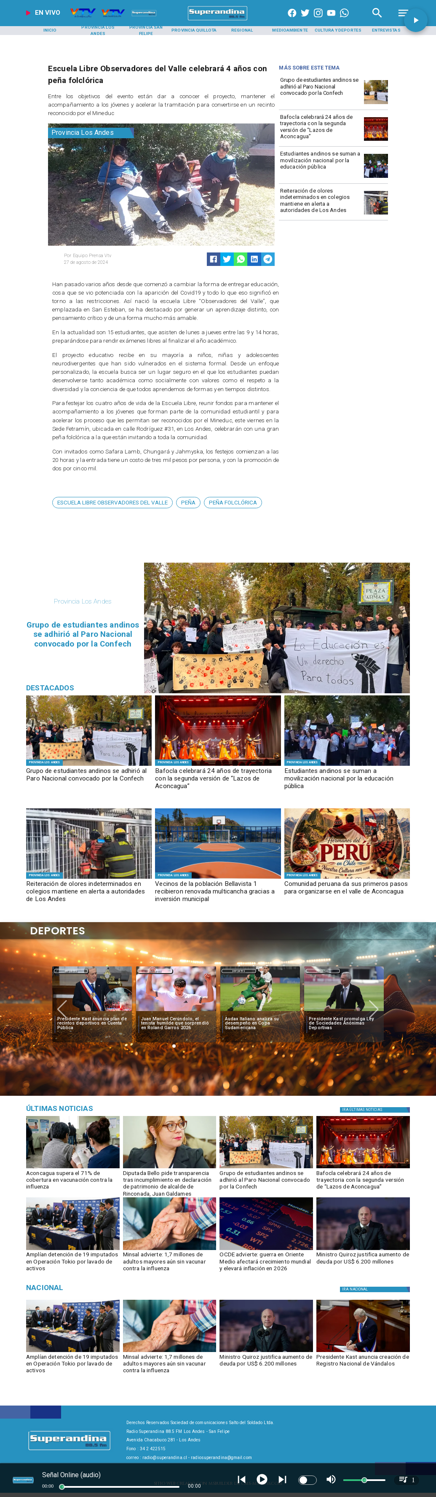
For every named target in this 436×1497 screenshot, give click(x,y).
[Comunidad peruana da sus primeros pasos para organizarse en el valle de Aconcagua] (347, 892)
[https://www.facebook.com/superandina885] (292, 20)
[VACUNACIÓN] (73, 1167)
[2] (218, 878)
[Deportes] (71, 970)
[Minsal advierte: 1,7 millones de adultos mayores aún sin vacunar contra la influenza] (170, 1263)
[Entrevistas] (386, 30)
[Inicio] (50, 30)
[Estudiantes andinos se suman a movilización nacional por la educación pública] (320, 165)
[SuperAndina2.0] (218, 20)
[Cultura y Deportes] (338, 30)
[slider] (62, 1487)
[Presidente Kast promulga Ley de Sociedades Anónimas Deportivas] (344, 1023)
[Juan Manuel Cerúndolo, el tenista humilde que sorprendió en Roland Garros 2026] (176, 1023)
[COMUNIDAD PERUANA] (347, 878)
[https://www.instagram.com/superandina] (318, 20)
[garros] (176, 1011)
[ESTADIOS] (344, 1011)
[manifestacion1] (376, 177)
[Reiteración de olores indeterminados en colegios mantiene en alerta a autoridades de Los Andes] (320, 202)
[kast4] (92, 1011)
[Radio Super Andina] (377, 20)
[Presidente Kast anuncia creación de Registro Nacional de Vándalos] (363, 1365)
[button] (112, 502)
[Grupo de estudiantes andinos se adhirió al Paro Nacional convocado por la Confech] (320, 91)
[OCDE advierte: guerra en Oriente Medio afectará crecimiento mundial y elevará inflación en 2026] (266, 1249)
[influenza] (170, 1249)
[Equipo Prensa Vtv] (110, 255)
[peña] (188, 502)
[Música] (87, 1108)
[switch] (307, 1480)
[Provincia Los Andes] (98, 30)
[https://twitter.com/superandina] (305, 20)
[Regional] (242, 30)
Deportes (71, 971)
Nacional (323, 971)
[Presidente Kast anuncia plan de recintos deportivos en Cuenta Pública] (92, 1023)
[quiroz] (363, 1249)
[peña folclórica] (233, 502)
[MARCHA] (376, 104)
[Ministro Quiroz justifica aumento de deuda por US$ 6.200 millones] (363, 1263)
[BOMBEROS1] (376, 214)
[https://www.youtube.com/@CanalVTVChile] (331, 20)
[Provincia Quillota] (194, 30)
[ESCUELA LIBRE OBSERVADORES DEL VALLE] (112, 502)
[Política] (376, 1110)
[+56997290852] (344, 20)
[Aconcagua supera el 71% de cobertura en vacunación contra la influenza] (73, 1182)
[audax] (260, 1011)
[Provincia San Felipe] (146, 30)
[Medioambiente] (290, 30)
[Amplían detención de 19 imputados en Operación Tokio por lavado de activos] (73, 1249)
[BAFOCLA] (376, 140)
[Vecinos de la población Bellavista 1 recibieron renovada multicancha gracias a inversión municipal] (218, 892)
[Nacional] (323, 970)
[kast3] (363, 1351)
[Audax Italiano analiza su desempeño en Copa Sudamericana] (260, 1023)
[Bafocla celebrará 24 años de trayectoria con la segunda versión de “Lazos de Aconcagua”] (320, 128)
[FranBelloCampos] (170, 1167)
